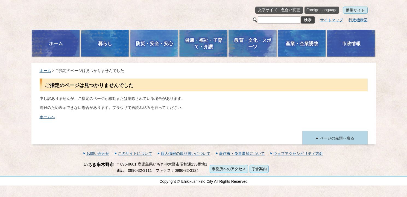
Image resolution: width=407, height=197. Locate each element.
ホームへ (47, 117)
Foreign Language (322, 10)
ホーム (45, 70)
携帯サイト (355, 10)
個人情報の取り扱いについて (185, 153)
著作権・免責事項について (242, 153)
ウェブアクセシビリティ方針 (298, 153)
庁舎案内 (259, 169)
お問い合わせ (97, 153)
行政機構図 (358, 20)
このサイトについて (135, 153)
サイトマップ (331, 20)
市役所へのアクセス (229, 169)
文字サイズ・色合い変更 (279, 10)
